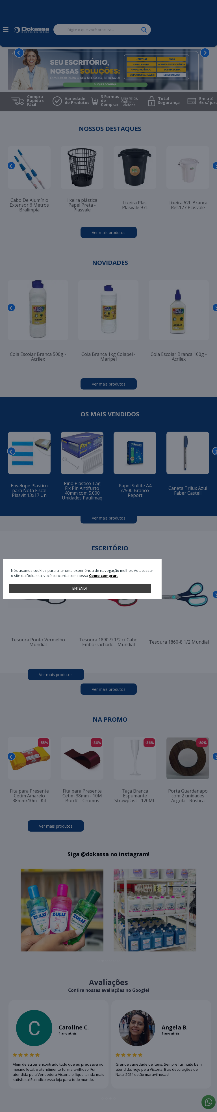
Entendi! (80, 588)
